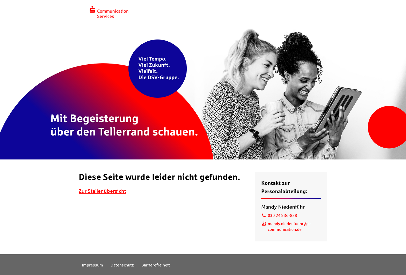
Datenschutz (122, 265)
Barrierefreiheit (155, 265)
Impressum (92, 265)
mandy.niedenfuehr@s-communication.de (289, 226)
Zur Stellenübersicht (102, 191)
